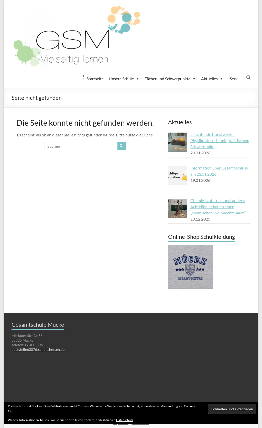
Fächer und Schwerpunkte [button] (170, 79)
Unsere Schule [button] (124, 79)
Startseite (95, 78)
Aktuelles (212, 79)
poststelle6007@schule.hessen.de (38, 349)
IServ (232, 78)
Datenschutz (124, 420)
